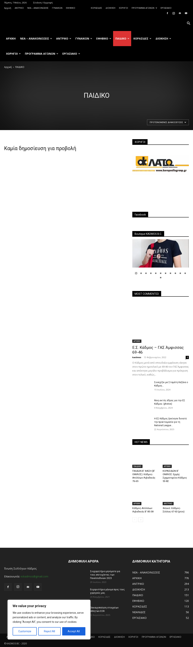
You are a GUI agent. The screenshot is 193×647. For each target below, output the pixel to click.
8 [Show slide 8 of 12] (170, 274)
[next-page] (140, 519)
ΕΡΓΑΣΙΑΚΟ (166, 7)
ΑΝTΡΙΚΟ (19, 7)
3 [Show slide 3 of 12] (146, 274)
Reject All (49, 631)
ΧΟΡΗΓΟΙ (123, 7)
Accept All (74, 631)
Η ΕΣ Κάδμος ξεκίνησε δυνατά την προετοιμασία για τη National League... (170, 422)
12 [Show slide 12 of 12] (161, 278)
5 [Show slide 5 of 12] (156, 274)
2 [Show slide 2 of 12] (141, 274)
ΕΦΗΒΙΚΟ (70, 7)
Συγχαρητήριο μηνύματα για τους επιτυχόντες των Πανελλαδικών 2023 (105, 575)
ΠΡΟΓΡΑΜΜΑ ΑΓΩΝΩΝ (144, 7)
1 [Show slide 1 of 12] (136, 274)
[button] (188, 24)
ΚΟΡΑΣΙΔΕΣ (96, 7)
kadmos (136, 357)
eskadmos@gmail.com (34, 576)
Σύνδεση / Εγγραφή (43, 2)
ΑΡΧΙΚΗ (136, 341)
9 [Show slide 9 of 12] (175, 274)
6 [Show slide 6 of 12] (161, 274)
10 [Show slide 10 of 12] (180, 274)
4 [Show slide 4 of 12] (151, 274)
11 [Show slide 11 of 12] (185, 274)
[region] (49, 619)
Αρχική (7, 7)
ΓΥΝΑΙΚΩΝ (57, 7)
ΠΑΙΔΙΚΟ (83, 7)
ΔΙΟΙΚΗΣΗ (110, 7)
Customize (24, 631)
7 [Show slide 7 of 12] (165, 274)
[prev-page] (134, 519)
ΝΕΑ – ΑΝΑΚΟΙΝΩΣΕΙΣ (37, 7)
